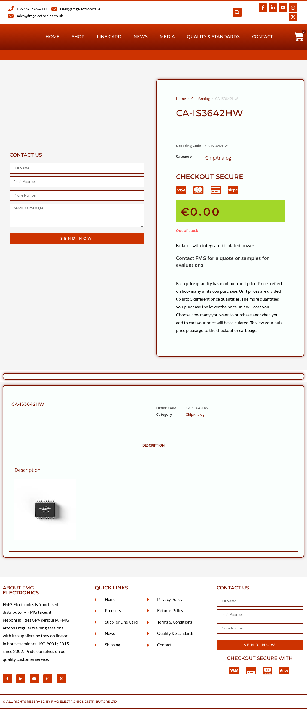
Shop (78, 36)
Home (52, 36)
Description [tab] (153, 445)
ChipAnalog (200, 98)
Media (167, 36)
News (140, 36)
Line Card (109, 36)
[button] (237, 12)
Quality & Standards (213, 36)
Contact (262, 36)
